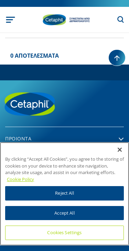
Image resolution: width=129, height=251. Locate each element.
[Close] (119, 149)
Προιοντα (18, 138)
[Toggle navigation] (10, 20)
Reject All (64, 193)
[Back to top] (117, 57)
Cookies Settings (64, 232)
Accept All (64, 213)
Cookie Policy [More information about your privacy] (20, 179)
